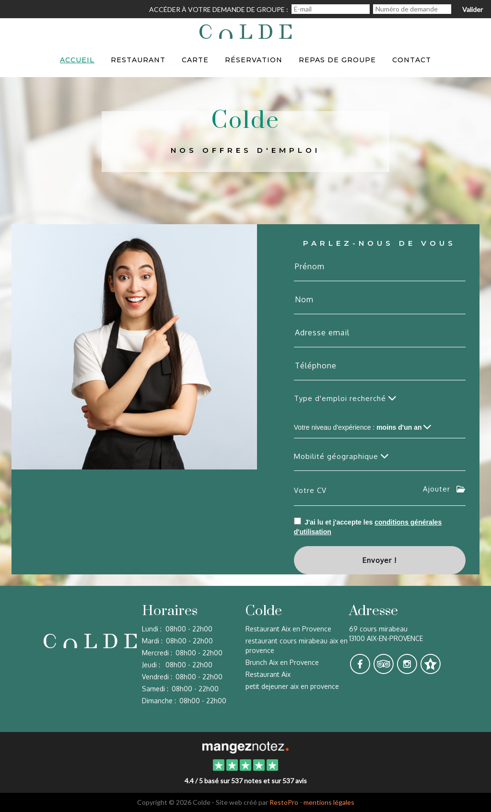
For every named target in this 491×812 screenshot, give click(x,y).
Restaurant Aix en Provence (288, 629)
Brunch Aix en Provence (282, 662)
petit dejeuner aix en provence (292, 686)
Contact (411, 60)
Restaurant (138, 60)
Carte (195, 60)
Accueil (77, 60)
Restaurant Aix (268, 674)
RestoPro (283, 802)
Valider (472, 9)
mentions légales (329, 802)
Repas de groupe (337, 60)
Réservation (253, 60)
